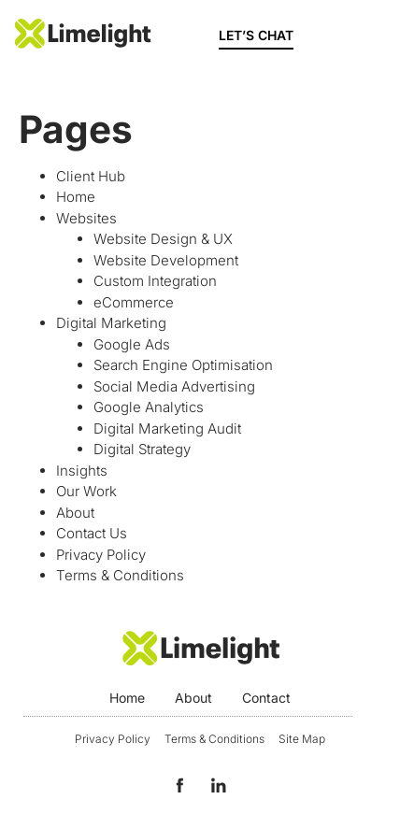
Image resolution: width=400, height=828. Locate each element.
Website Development (165, 260)
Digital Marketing (111, 323)
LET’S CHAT (256, 35)
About (75, 512)
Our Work (86, 491)
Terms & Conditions (120, 575)
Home (75, 197)
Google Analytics (148, 407)
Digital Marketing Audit (167, 428)
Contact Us (91, 533)
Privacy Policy (101, 555)
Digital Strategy (142, 449)
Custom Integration (155, 281)
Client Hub (90, 176)
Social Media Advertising (174, 386)
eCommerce (133, 302)
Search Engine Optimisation (183, 365)
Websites (86, 218)
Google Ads (131, 344)
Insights (81, 470)
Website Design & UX (163, 239)
